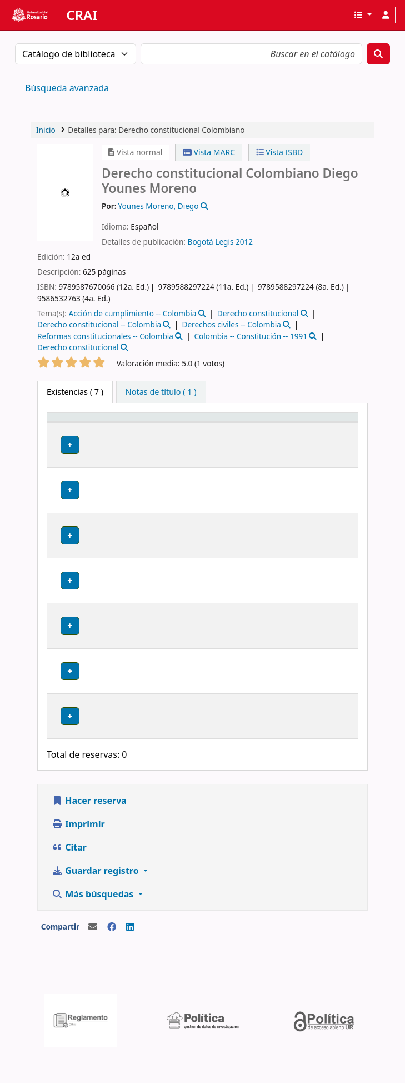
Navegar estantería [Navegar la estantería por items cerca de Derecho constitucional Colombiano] (268, 475)
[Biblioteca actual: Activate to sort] (129, 433)
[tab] (161, 392)
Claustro (120, 509)
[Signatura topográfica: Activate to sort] (269, 433)
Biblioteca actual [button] (119, 438)
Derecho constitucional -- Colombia (99, 324)
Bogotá (200, 241)
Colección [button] (187, 444)
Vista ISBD (279, 152)
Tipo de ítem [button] (61, 433)
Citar (69, 880)
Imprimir (78, 857)
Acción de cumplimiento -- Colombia (132, 313)
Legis (224, 241)
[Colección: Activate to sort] (194, 433)
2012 (244, 241)
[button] (362, 15)
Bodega (119, 464)
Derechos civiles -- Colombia (231, 324)
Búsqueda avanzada (67, 88)
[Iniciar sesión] (385, 15)
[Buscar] (378, 53)
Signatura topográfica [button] (253, 438)
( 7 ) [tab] (75, 391)
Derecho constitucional (257, 313)
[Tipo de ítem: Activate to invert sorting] (71, 433)
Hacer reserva (89, 833)
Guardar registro (96, 903)
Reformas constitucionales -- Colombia (105, 336)
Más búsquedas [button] (94, 927)
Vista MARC (209, 152)
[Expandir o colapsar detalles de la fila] (335, 477)
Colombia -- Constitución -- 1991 (250, 336)
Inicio (46, 130)
